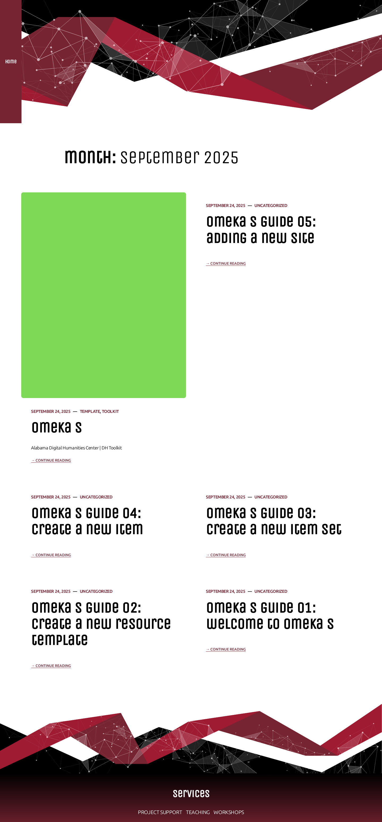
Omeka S (56, 428)
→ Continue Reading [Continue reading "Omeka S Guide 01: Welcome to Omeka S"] (226, 649)
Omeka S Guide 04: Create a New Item (87, 521)
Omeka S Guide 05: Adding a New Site (261, 230)
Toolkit (110, 411)
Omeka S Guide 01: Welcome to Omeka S (270, 616)
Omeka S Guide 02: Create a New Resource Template (101, 624)
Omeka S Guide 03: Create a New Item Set (273, 521)
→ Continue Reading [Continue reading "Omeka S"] (51, 460)
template (90, 411)
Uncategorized (270, 205)
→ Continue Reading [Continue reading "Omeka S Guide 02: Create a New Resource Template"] (51, 666)
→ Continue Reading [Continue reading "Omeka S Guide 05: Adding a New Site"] (226, 263)
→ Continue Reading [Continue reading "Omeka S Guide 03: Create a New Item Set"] (226, 555)
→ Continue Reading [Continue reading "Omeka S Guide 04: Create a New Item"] (51, 555)
